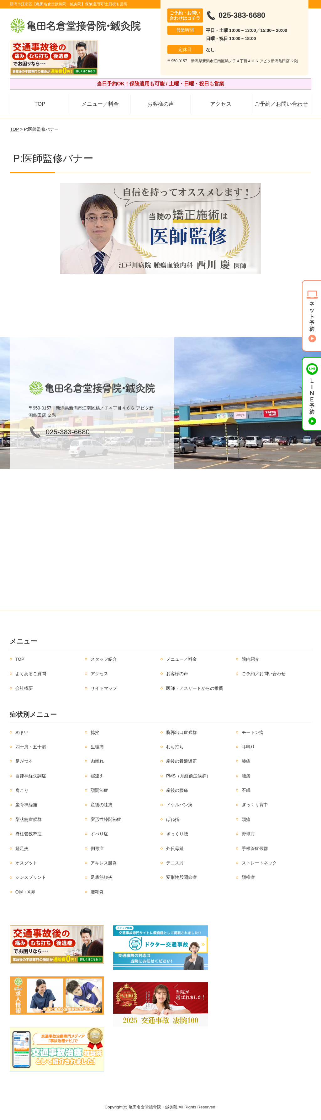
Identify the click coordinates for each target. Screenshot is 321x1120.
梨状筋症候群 (28, 819)
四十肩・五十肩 (30, 746)
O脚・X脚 (25, 891)
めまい (22, 732)
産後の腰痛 (177, 790)
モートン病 (253, 732)
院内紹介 (250, 659)
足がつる (24, 761)
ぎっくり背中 (255, 804)
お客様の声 (160, 104)
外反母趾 (175, 848)
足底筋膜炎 (102, 877)
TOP (39, 104)
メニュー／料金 (100, 104)
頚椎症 (248, 877)
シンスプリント (30, 877)
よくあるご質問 (30, 673)
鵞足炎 (22, 848)
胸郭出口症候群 (181, 732)
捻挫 (95, 732)
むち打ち (175, 746)
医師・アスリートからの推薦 (194, 688)
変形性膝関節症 (106, 819)
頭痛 (246, 819)
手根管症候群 (255, 848)
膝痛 (246, 761)
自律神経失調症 (30, 775)
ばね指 (172, 819)
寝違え (97, 775)
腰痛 (246, 775)
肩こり (22, 790)
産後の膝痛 (102, 804)
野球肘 (248, 833)
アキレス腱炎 (104, 862)
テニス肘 (175, 862)
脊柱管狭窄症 (28, 833)
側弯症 (97, 848)
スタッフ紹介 (104, 659)
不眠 (246, 790)
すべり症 (99, 833)
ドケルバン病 (179, 804)
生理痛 (97, 746)
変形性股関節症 (181, 877)
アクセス (220, 104)
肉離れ (97, 761)
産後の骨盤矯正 (181, 761)
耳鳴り (248, 746)
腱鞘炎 (97, 891)
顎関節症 (99, 790)
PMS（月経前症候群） (188, 775)
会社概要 (24, 688)
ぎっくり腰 (177, 833)
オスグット (26, 862)
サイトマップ (104, 688)
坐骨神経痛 (26, 804)
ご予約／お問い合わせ (281, 104)
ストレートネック (259, 862)
